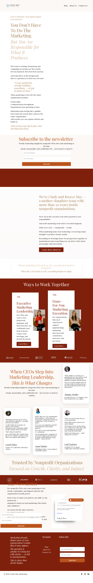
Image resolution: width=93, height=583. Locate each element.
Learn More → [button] (23, 344)
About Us (73, 6)
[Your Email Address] (46, 153)
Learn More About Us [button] (51, 250)
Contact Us (83, 6)
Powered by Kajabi (83, 578)
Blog (66, 6)
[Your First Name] (46, 158)
